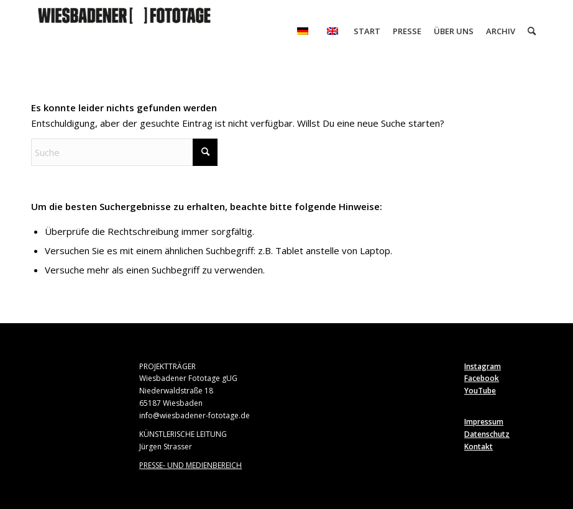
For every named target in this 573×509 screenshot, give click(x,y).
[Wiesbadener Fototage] (124, 31)
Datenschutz (487, 434)
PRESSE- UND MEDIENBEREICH (190, 465)
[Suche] (531, 31)
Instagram (482, 366)
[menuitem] (303, 31)
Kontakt (478, 446)
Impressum (483, 421)
